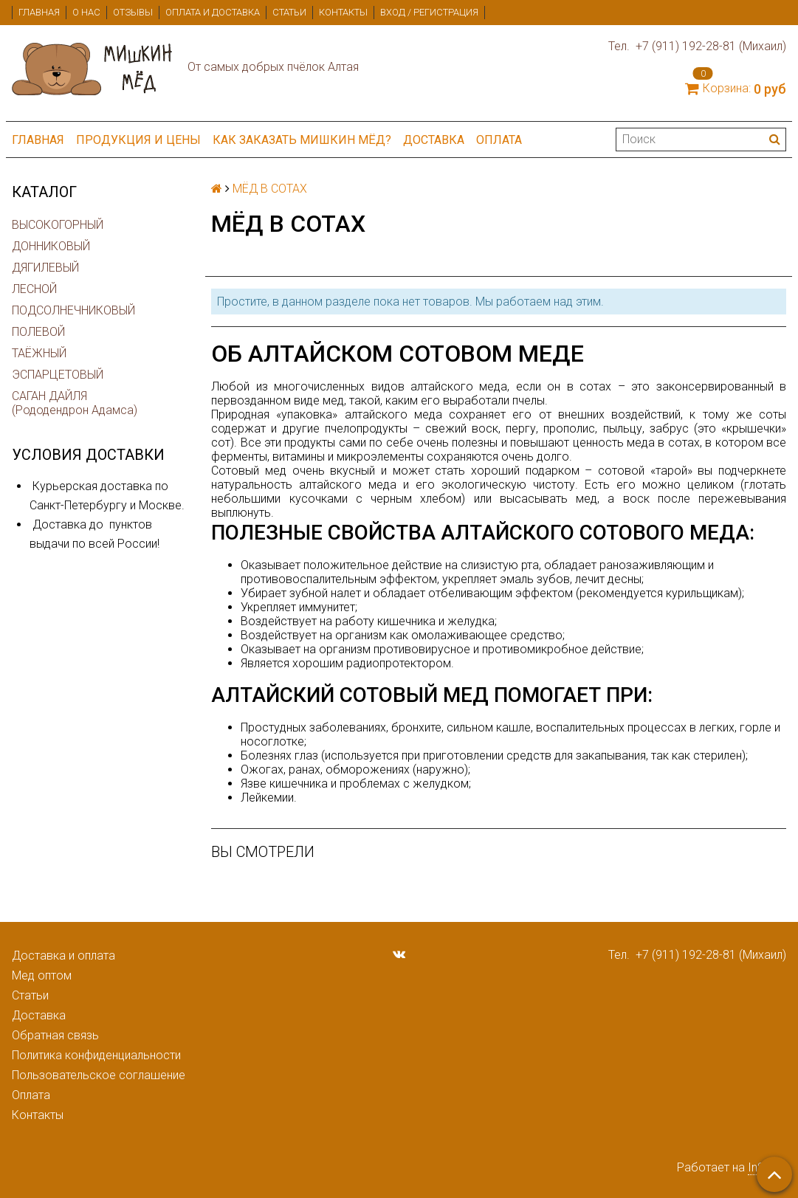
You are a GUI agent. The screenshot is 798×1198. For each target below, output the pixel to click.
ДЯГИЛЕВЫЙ (45, 268)
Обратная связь (55, 1035)
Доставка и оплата (63, 956)
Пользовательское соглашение (98, 1075)
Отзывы (133, 12)
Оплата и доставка (212, 12)
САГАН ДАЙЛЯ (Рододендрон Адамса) (74, 403)
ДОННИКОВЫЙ (51, 246)
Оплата (499, 140)
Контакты (343, 12)
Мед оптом (42, 975)
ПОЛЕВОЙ (38, 332)
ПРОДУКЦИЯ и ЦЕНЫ (138, 140)
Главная (39, 12)
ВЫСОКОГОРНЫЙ (57, 225)
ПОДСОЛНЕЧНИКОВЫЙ (73, 310)
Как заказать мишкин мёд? (302, 140)
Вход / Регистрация (429, 12)
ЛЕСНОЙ (34, 289)
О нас (86, 12)
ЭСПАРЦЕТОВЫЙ (57, 375)
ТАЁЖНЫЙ (39, 353)
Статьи (289, 12)
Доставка (433, 140)
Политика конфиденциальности (96, 1055)
